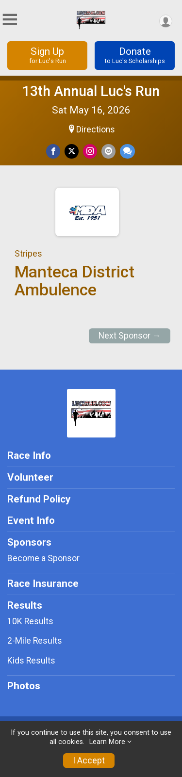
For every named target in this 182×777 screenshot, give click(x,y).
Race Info (29, 455)
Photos (23, 686)
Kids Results (31, 660)
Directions (95, 129)
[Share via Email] (108, 151)
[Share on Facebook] (53, 151)
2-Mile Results (34, 641)
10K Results (30, 621)
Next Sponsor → (130, 335)
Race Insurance (43, 583)
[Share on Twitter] (72, 151)
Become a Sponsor (43, 558)
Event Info (31, 520)
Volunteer (30, 477)
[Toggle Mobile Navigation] (9, 20)
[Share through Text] (127, 151)
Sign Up (47, 55)
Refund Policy (38, 499)
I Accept (89, 760)
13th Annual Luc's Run (91, 91)
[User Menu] (165, 21)
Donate (134, 55)
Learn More (107, 742)
